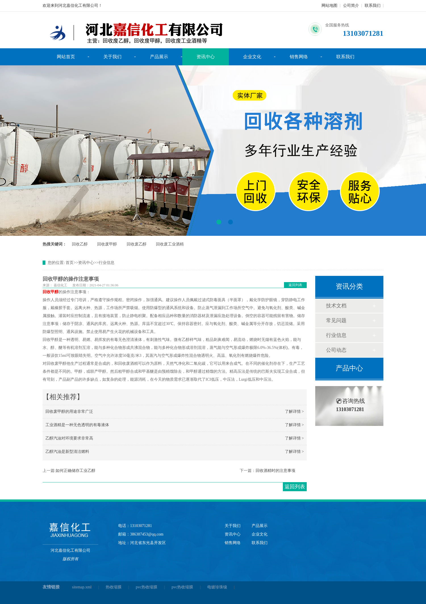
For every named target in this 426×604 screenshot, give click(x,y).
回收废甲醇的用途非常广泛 (69, 411)
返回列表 (295, 285)
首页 (70, 263)
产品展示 (159, 56)
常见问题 (336, 320)
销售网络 (299, 56)
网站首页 (66, 56)
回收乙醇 (80, 244)
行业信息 (106, 263)
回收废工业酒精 (170, 244)
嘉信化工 (60, 285)
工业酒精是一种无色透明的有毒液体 (77, 425)
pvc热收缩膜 (146, 587)
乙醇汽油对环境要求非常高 (69, 438)
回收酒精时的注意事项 (275, 470)
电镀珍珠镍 (217, 587)
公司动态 (336, 350)
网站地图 (329, 5)
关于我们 (112, 56)
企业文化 (252, 56)
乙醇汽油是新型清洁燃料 (67, 451)
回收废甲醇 (107, 244)
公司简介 (351, 5)
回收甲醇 (51, 292)
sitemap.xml (82, 587)
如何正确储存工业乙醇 (75, 470)
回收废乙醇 (137, 244)
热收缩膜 (114, 587)
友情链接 (51, 587)
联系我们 (373, 5)
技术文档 (336, 306)
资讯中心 (206, 56)
